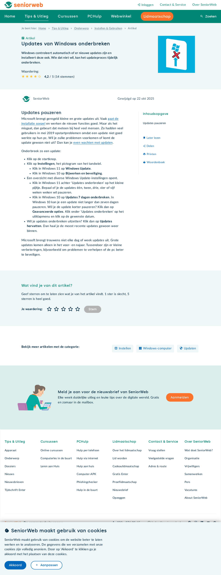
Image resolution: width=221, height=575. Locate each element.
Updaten (190, 348)
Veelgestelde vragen (161, 458)
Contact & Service (173, 4)
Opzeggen (119, 497)
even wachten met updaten (93, 142)
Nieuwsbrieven (14, 482)
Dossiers (10, 466)
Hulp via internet (87, 458)
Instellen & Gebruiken (108, 28)
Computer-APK (86, 474)
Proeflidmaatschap (125, 482)
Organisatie (192, 458)
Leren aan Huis (50, 466)
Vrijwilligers (192, 466)
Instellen (125, 348)
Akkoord (15, 565)
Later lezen (154, 138)
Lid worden (120, 458)
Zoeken (210, 16)
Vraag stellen (156, 450)
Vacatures (191, 490)
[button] (49, 309)
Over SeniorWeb (204, 4)
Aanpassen (49, 565)
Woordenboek (156, 162)
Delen (150, 146)
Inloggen (145, 5)
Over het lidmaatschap (127, 450)
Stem (93, 309)
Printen (151, 154)
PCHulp (83, 441)
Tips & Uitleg (60, 28)
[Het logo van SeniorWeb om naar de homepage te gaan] (23, 5)
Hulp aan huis (85, 466)
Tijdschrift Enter (15, 490)
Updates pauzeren (155, 123)
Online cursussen (52, 450)
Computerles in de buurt (56, 458)
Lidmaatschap (124, 441)
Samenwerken (194, 474)
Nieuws (9, 474)
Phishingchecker (87, 482)
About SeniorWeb (196, 497)
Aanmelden (180, 397)
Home (42, 28)
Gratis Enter (120, 474)
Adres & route (157, 466)
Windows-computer (157, 348)
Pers (187, 482)
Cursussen (49, 441)
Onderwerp (81, 28)
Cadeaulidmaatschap (126, 466)
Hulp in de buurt (87, 490)
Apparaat (10, 450)
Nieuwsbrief (120, 490)
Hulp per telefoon (88, 450)
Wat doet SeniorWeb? (199, 450)
